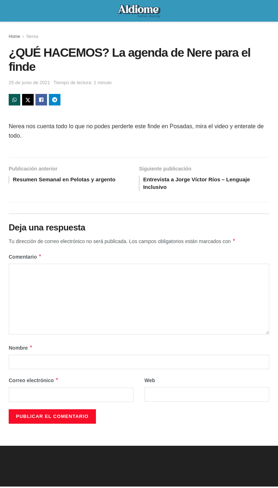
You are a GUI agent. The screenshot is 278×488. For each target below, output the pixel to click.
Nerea (32, 36)
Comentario (25, 259)
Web (149, 382)
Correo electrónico (34, 382)
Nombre (21, 350)
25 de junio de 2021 (29, 82)
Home (14, 36)
